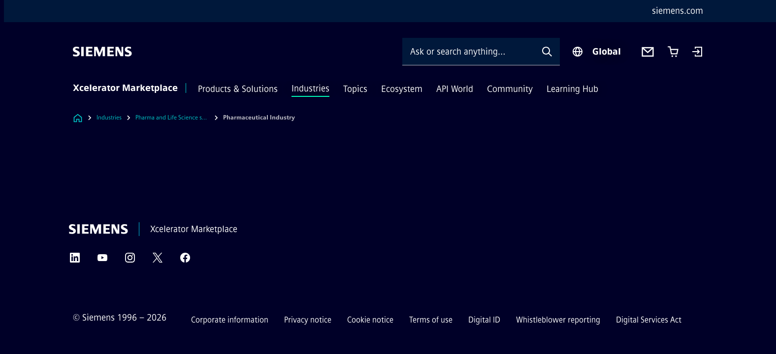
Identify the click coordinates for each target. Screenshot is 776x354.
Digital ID (484, 319)
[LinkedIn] (75, 261)
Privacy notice (307, 319)
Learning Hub (572, 89)
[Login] (697, 52)
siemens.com (677, 10)
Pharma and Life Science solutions (172, 117)
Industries (310, 88)
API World (454, 89)
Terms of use (431, 319)
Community (510, 89)
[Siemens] (102, 52)
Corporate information (229, 319)
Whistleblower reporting (558, 319)
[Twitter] (157, 261)
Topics (355, 89)
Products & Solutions (238, 89)
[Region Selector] (596, 52)
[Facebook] (185, 261)
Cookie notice (370, 319)
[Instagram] (130, 261)
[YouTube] (102, 261)
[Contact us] (648, 52)
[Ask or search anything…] (468, 51)
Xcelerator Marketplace (125, 88)
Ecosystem (401, 89)
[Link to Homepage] (78, 118)
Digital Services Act (648, 319)
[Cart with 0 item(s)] (673, 51)
